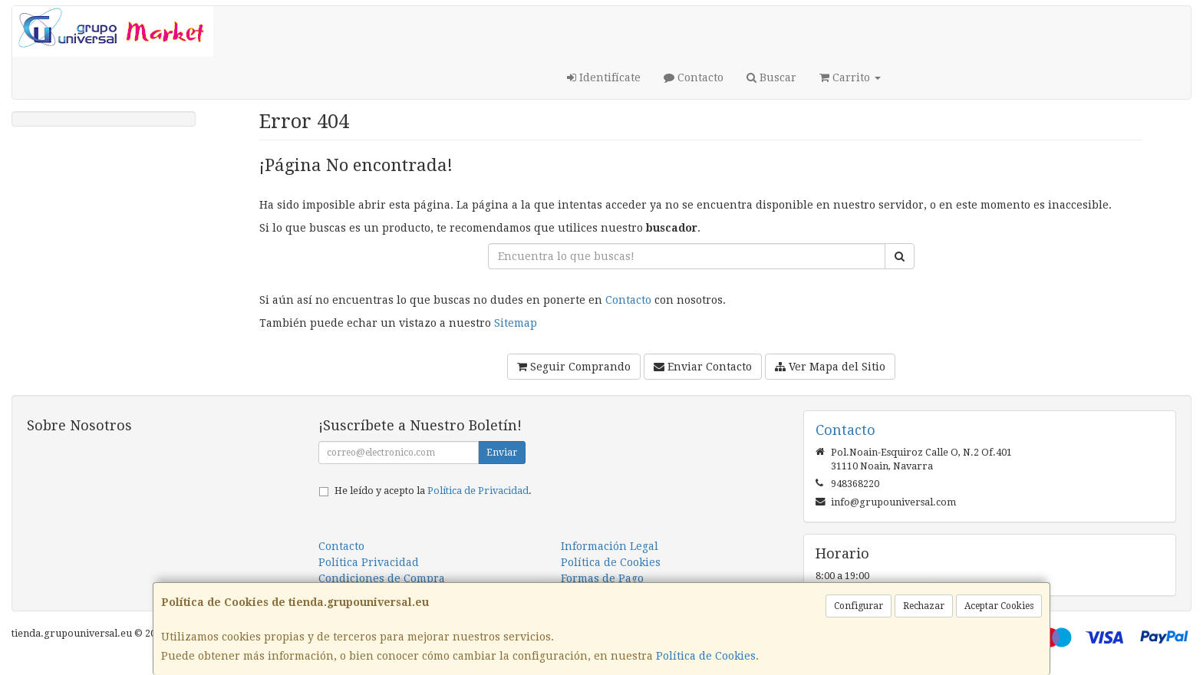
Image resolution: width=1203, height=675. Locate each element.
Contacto (693, 77)
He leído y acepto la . (433, 490)
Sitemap (515, 323)
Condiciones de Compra (381, 578)
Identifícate (604, 77)
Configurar (858, 606)
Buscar (771, 77)
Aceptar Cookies (998, 606)
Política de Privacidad (478, 490)
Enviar (501, 452)
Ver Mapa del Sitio (830, 367)
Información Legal (609, 546)
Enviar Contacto (703, 367)
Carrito (850, 77)
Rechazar (923, 606)
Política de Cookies (706, 656)
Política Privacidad (368, 562)
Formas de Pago (602, 578)
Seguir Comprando (574, 367)
